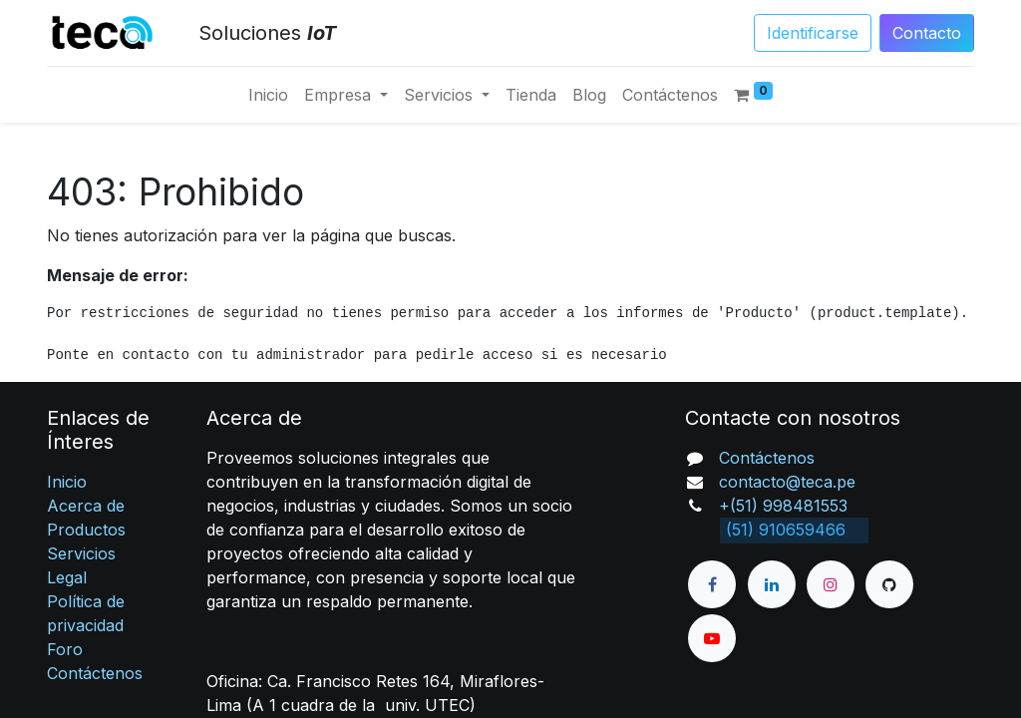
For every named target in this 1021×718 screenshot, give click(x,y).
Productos (86, 529)
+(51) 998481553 (783, 506)
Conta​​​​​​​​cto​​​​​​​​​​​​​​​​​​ (926, 33)
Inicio (67, 482)
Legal (67, 577)
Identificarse (812, 33)
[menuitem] (268, 95)
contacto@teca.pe (787, 482)
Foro (65, 649)
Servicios (81, 553)
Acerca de (86, 506)
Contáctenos (95, 673)
